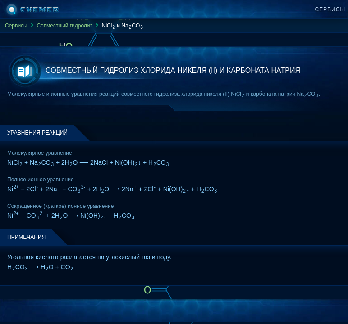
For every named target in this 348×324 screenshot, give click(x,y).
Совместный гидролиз (64, 25)
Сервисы (330, 9)
